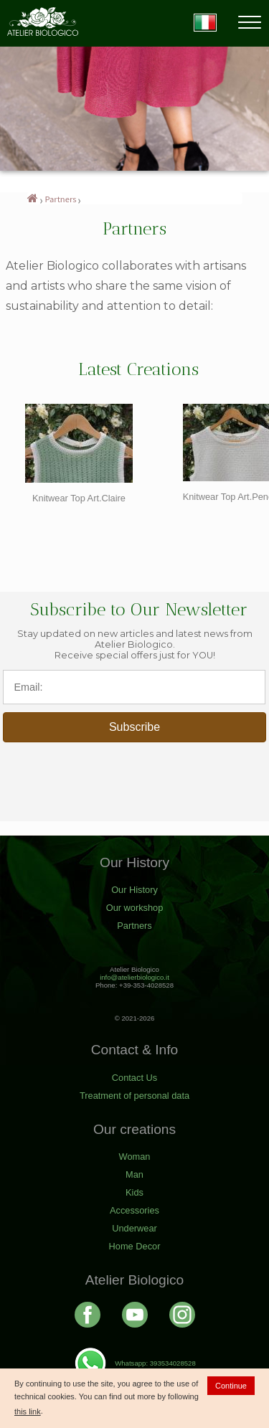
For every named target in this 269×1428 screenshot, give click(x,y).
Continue (231, 1385)
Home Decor (135, 1246)
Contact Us (134, 1077)
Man (134, 1174)
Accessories (134, 1210)
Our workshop (135, 907)
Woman (135, 1156)
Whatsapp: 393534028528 (134, 1363)
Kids (134, 1192)
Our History (134, 889)
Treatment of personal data (134, 1095)
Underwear (134, 1228)
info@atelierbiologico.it (134, 977)
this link (27, 1411)
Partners (61, 198)
